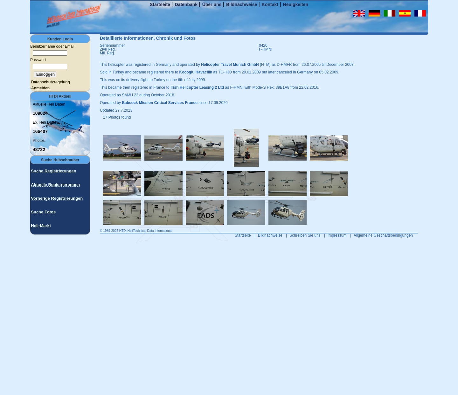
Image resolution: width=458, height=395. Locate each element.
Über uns (212, 4)
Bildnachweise (241, 4)
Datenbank (186, 4)
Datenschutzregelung (50, 82)
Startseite (160, 4)
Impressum (337, 235)
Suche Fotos (43, 212)
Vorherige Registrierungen (57, 198)
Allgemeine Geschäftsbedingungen (383, 235)
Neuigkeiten (295, 4)
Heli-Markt (41, 225)
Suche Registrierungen (53, 171)
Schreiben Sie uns (304, 235)
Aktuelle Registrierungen (55, 184)
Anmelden (40, 88)
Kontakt (270, 4)
